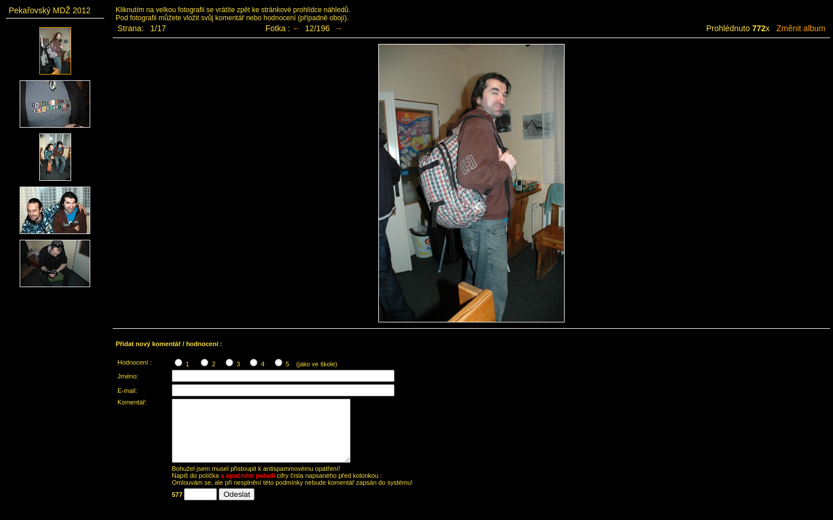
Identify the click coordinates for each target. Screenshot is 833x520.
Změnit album (800, 28)
